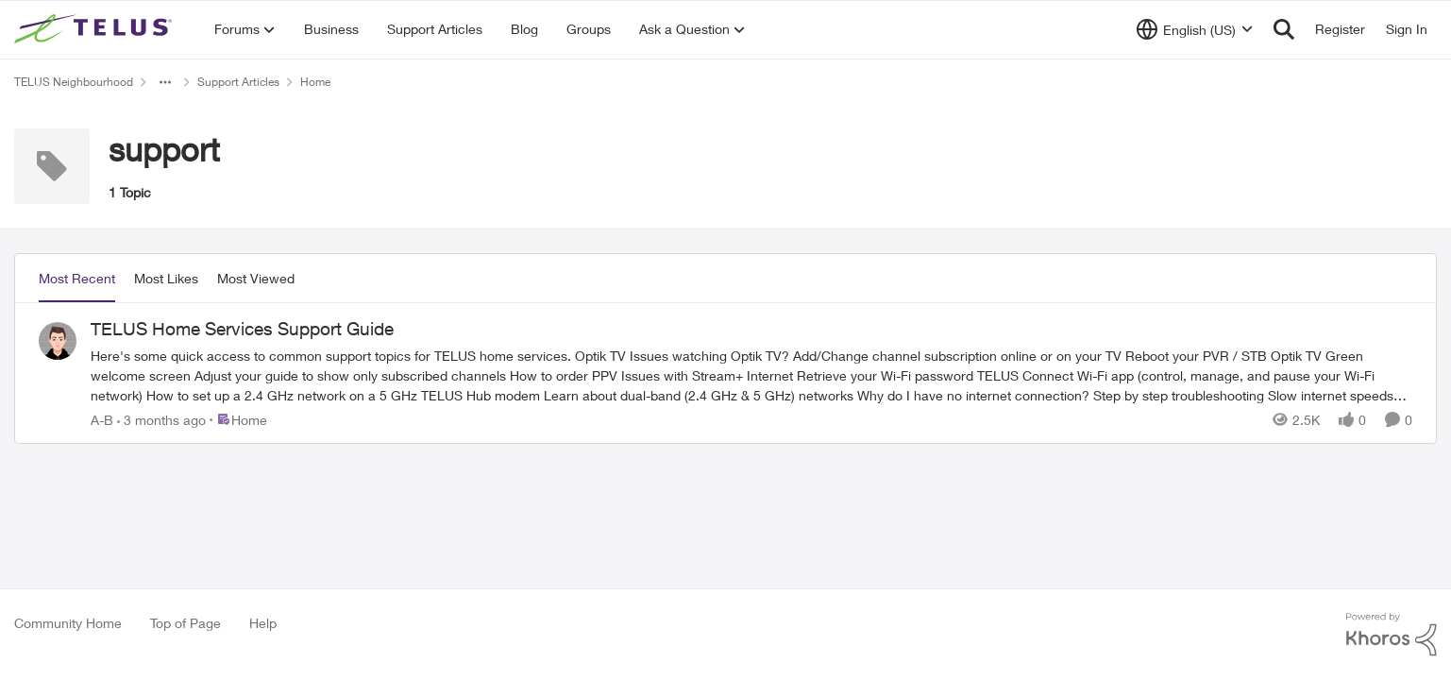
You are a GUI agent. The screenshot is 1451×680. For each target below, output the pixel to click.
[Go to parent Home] (238, 419)
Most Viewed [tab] (256, 278)
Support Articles (238, 82)
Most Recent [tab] (77, 278)
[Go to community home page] (95, 29)
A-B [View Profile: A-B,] (102, 419)
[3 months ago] (161, 419)
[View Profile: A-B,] (57, 341)
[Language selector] (1194, 29)
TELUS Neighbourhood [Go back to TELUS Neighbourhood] (73, 82)
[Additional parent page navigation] (165, 82)
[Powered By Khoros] (1391, 634)
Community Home (68, 623)
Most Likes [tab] (166, 278)
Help (263, 623)
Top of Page (185, 623)
